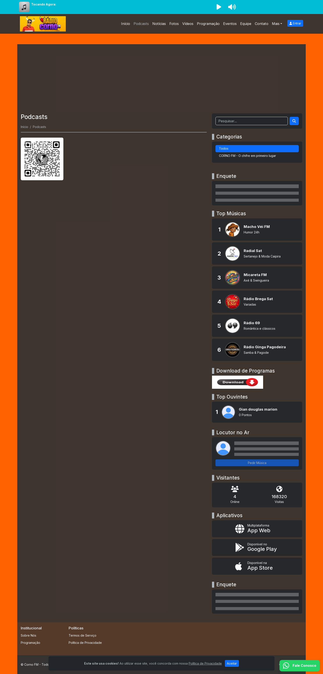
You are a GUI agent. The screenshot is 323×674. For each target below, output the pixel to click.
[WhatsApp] (300, 665)
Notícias (159, 23)
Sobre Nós (28, 635)
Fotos (174, 23)
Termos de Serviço (82, 635)
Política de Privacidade (85, 642)
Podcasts (141, 23)
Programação (208, 23)
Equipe (245, 23)
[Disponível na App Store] (257, 566)
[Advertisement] (161, 80)
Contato (261, 23)
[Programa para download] (42, 159)
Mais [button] (276, 23)
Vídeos (187, 23)
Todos (223, 148)
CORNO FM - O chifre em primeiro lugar (247, 156)
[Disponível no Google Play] (257, 547)
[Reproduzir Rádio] (219, 7)
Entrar (295, 23)
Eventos (230, 23)
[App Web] (257, 528)
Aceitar (232, 663)
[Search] (294, 121)
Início (125, 23)
